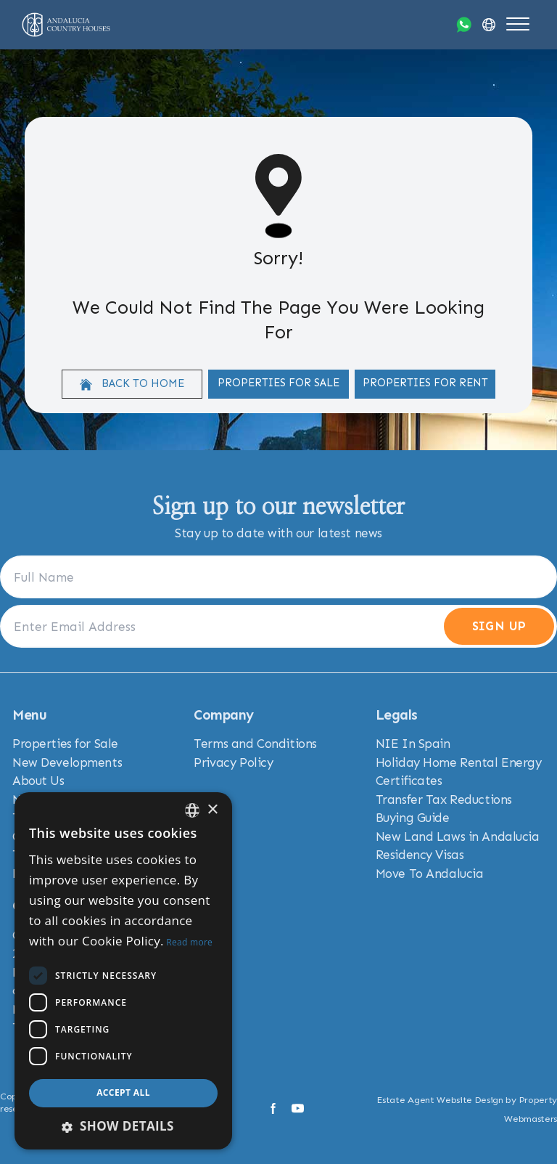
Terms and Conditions (255, 743)
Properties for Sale (65, 743)
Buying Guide (413, 817)
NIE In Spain (413, 743)
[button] (123, 1126)
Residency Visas (420, 854)
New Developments (67, 762)
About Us (38, 780)
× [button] (212, 810)
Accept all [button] (123, 1092)
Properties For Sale (278, 382)
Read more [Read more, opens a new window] (189, 942)
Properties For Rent (425, 382)
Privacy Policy (233, 762)
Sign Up (499, 626)
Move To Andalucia (430, 873)
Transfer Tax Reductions (444, 799)
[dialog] (123, 970)
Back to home (132, 384)
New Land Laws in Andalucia (458, 836)
